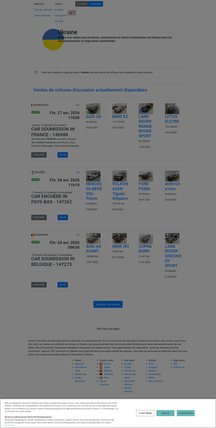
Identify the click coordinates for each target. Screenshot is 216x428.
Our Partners (10, 425)
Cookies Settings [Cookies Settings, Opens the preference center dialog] (145, 413)
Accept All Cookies (185, 413)
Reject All (165, 413)
